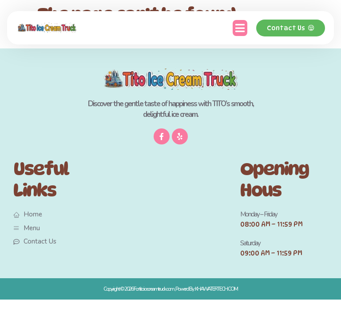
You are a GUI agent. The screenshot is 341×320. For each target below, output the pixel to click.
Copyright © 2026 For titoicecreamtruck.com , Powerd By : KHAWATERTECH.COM (170, 288)
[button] (240, 28)
